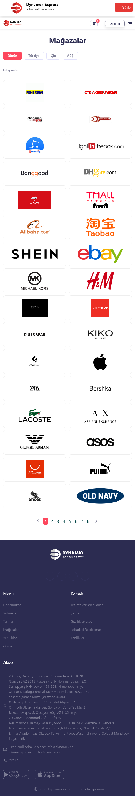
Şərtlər (76, 613)
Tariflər (8, 621)
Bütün (12, 55)
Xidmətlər (10, 613)
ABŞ (70, 55)
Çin (53, 55)
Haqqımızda (12, 604)
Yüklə (126, 7)
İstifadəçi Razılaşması (86, 629)
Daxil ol (115, 23)
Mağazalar (11, 629)
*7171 (14, 760)
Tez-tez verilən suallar (87, 604)
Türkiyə (34, 55)
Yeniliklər (10, 637)
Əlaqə (7, 646)
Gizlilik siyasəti (82, 621)
